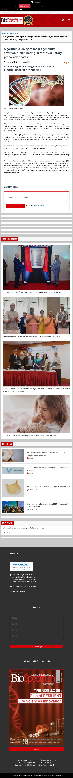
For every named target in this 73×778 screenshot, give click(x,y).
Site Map (42, 765)
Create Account (39, 206)
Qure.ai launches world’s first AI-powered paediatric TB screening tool (29, 435)
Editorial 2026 (24, 6)
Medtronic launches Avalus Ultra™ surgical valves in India (48, 486)
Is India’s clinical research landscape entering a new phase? (23, 528)
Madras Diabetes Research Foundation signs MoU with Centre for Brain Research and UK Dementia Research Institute (36, 389)
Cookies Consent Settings (25, 765)
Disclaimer (54, 765)
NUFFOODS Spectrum (27, 763)
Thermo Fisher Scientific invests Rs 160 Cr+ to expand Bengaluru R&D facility (32, 292)
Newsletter (35, 5)
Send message (36, 646)
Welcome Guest (5, 5)
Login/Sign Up (4, 9)
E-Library (14, 5)
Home (5, 33)
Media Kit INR (52, 5)
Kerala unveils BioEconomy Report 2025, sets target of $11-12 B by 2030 (47, 505)
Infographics (43, 5)
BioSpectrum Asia (46, 760)
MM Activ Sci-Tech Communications (36, 776)
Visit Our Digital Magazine (26, 760)
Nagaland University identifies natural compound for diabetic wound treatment (47, 453)
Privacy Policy (45, 763)
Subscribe (60, 5)
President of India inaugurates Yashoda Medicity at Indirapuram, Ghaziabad (31, 336)
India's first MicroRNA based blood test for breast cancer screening (48, 468)
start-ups (14, 33)
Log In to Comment (16, 206)
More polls (6, 532)
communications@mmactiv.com (24, 587)
